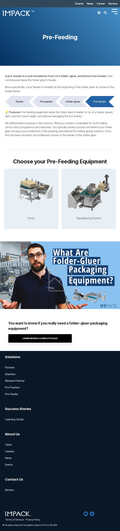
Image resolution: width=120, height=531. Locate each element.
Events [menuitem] (79, 3)
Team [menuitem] (8, 444)
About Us (12, 434)
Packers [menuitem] (10, 367)
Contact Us (14, 479)
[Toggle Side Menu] (115, 11)
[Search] (105, 13)
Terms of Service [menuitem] (14, 519)
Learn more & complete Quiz (44, 338)
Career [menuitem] (101, 3)
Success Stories (18, 409)
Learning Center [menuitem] (14, 419)
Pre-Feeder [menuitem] (11, 394)
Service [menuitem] (113, 3)
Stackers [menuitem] (10, 374)
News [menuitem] (90, 3)
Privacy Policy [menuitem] (32, 519)
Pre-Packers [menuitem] (12, 387)
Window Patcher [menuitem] (15, 380)
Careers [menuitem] (9, 451)
